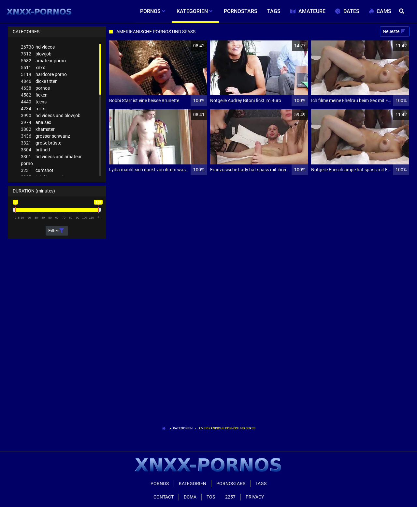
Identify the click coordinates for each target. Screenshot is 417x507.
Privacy (255, 496)
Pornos (160, 483)
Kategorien (183, 428)
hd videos (38, 47)
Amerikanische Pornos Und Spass (226, 428)
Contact (163, 496)
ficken (34, 95)
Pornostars (230, 483)
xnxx (33, 67)
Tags (260, 483)
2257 (230, 496)
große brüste (41, 143)
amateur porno (43, 60)
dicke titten (39, 81)
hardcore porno (44, 74)
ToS (211, 496)
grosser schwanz (45, 136)
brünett (35, 149)
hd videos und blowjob (50, 115)
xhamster (38, 129)
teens (34, 102)
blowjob (36, 54)
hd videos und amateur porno (51, 159)
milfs (33, 108)
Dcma (190, 496)
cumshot (37, 170)
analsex (36, 122)
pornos (35, 88)
